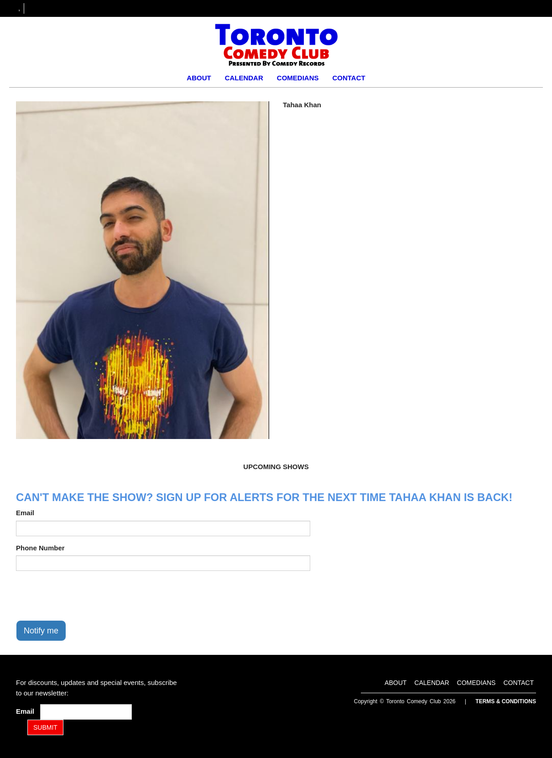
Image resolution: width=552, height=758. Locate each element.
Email (25, 513)
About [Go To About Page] (199, 78)
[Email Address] (86, 712)
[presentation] (85, 595)
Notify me (41, 630)
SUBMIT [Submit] (45, 727)
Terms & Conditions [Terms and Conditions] (505, 701)
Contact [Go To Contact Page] (348, 78)
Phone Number (40, 548)
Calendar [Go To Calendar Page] (244, 78)
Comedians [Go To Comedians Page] (298, 78)
